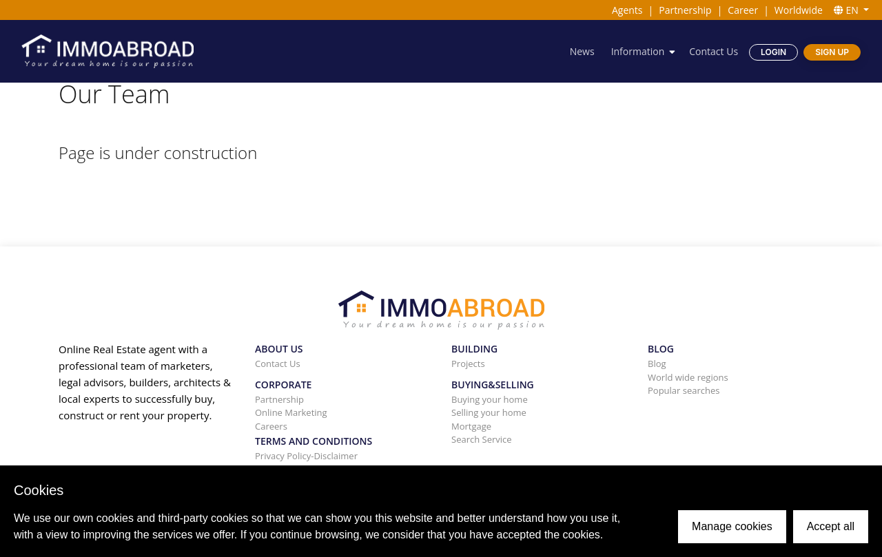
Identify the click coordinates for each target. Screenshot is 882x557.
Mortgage (471, 426)
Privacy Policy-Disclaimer (306, 456)
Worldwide (799, 10)
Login (773, 52)
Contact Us (713, 51)
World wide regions (688, 377)
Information (638, 51)
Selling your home (488, 412)
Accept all (830, 526)
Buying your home (489, 399)
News (582, 51)
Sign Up (832, 52)
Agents (627, 10)
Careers (271, 426)
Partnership (685, 10)
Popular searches (684, 390)
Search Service (481, 439)
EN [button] (847, 10)
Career (743, 10)
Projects (468, 363)
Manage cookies (732, 526)
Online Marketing (291, 412)
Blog (657, 363)
